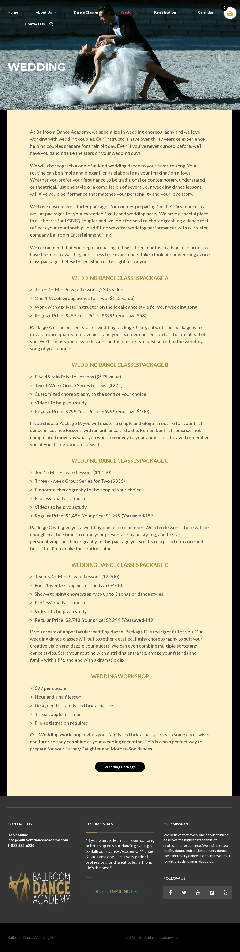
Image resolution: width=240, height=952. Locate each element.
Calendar (206, 12)
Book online (18, 834)
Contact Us (35, 24)
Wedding (129, 12)
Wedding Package (120, 767)
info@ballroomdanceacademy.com (152, 937)
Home (13, 12)
